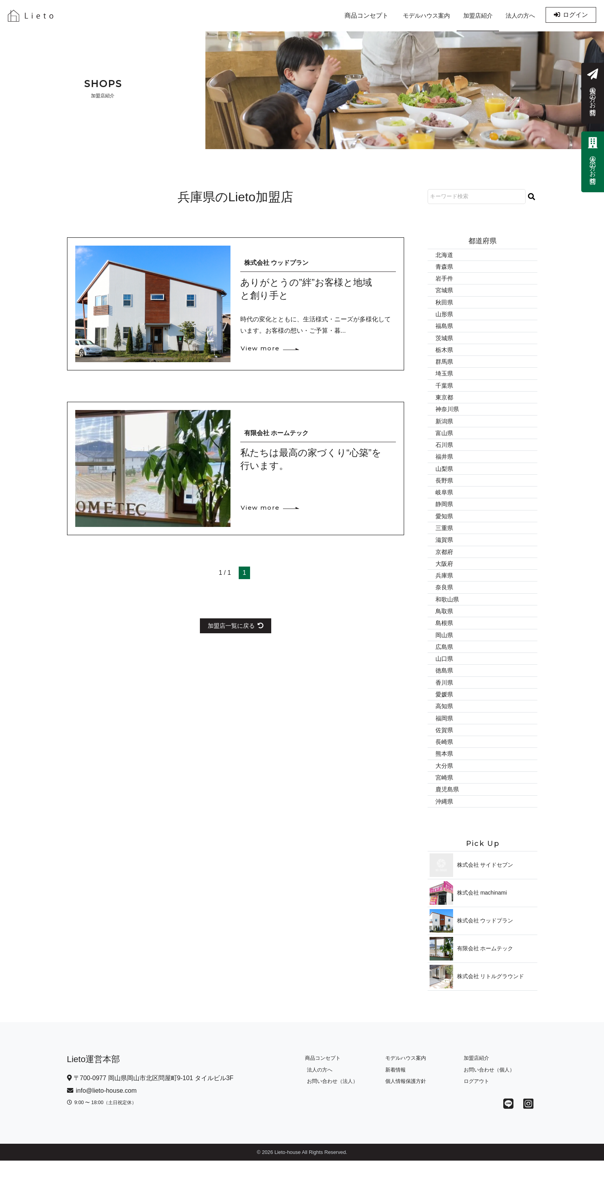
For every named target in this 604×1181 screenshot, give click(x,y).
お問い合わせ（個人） (486, 1090)
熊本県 (444, 772)
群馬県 (444, 365)
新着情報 (393, 1090)
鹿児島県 (448, 809)
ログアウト (474, 1101)
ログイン (571, 15)
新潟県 (444, 427)
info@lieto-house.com (102, 1111)
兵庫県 (444, 587)
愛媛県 (444, 710)
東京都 (444, 402)
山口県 (444, 673)
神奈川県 (448, 415)
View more (261, 348)
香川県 (444, 698)
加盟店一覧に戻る (235, 625)
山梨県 (444, 476)
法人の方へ (518, 15)
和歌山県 (448, 612)
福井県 (444, 464)
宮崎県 (444, 796)
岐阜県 (444, 501)
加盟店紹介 (471, 15)
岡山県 (444, 648)
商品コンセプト (352, 15)
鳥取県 (444, 624)
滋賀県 (444, 550)
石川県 (444, 451)
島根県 (444, 636)
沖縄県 (444, 821)
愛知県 (444, 525)
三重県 (444, 538)
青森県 (444, 267)
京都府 (444, 562)
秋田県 (444, 304)
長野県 (444, 488)
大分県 (444, 784)
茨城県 (444, 340)
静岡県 (444, 513)
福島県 (444, 328)
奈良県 (444, 599)
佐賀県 (444, 747)
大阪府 (444, 575)
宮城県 (444, 291)
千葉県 (444, 390)
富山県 (444, 439)
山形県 (444, 316)
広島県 (444, 661)
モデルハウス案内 (415, 15)
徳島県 (444, 685)
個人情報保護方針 (403, 1101)
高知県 (444, 722)
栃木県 (444, 353)
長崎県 (444, 759)
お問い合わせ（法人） (330, 1101)
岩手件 (444, 279)
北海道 (444, 255)
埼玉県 (444, 377)
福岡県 (444, 735)
